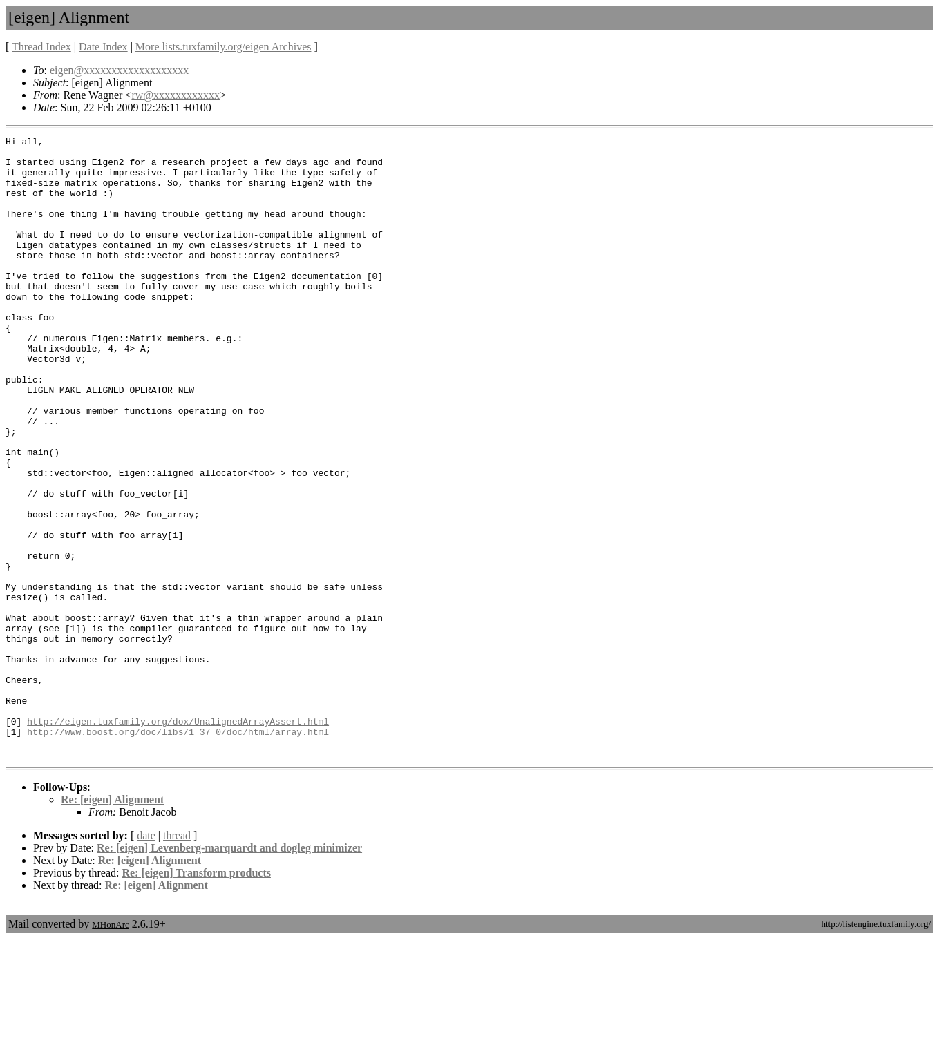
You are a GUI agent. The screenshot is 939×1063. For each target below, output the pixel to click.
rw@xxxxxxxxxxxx (175, 95)
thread (177, 960)
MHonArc (110, 1049)
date (146, 960)
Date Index (103, 46)
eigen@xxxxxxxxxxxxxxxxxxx (119, 70)
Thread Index (41, 46)
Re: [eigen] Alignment (112, 924)
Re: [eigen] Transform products (196, 997)
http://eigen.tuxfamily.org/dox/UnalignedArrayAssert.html (178, 839)
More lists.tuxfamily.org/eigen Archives (223, 46)
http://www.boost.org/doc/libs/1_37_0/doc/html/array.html (178, 851)
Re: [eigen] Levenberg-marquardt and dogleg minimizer (229, 972)
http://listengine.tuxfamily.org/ (876, 1048)
